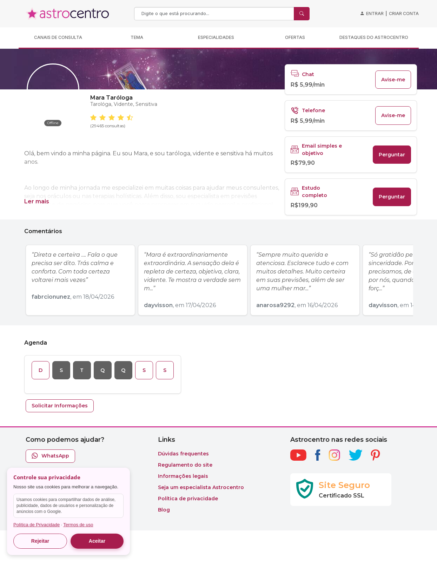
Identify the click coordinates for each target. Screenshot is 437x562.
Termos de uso (78, 524)
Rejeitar (40, 541)
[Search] (215, 13)
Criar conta (404, 13)
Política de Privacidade (36, 524)
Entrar (375, 13)
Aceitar (97, 541)
